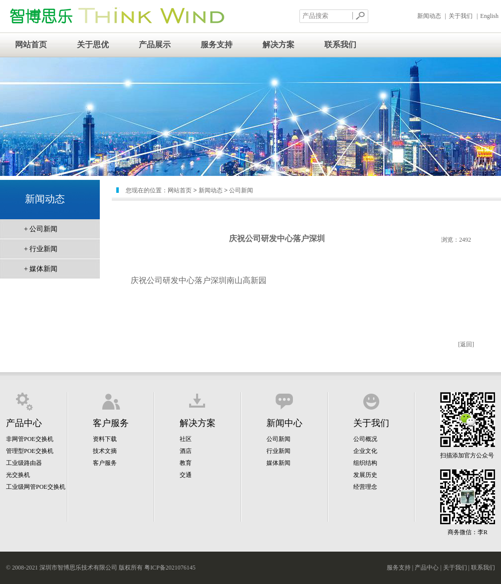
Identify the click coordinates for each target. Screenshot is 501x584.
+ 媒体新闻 (40, 269)
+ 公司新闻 (40, 229)
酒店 (186, 450)
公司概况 (365, 439)
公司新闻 (278, 439)
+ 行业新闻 (40, 249)
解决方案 (278, 44)
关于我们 (461, 15)
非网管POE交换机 (29, 439)
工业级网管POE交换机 (35, 486)
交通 (186, 474)
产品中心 (427, 567)
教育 (186, 462)
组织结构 (365, 462)
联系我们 (340, 44)
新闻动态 (429, 15)
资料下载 (105, 439)
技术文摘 (105, 450)
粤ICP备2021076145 (170, 567)
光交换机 (18, 474)
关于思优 (93, 44)
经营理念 (365, 486)
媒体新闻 (278, 462)
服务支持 (217, 44)
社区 (186, 439)
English (489, 15)
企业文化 (365, 450)
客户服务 (105, 462)
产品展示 (155, 44)
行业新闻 (278, 450)
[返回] (466, 344)
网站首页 (31, 44)
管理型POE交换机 (29, 450)
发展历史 (365, 474)
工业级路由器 (24, 462)
